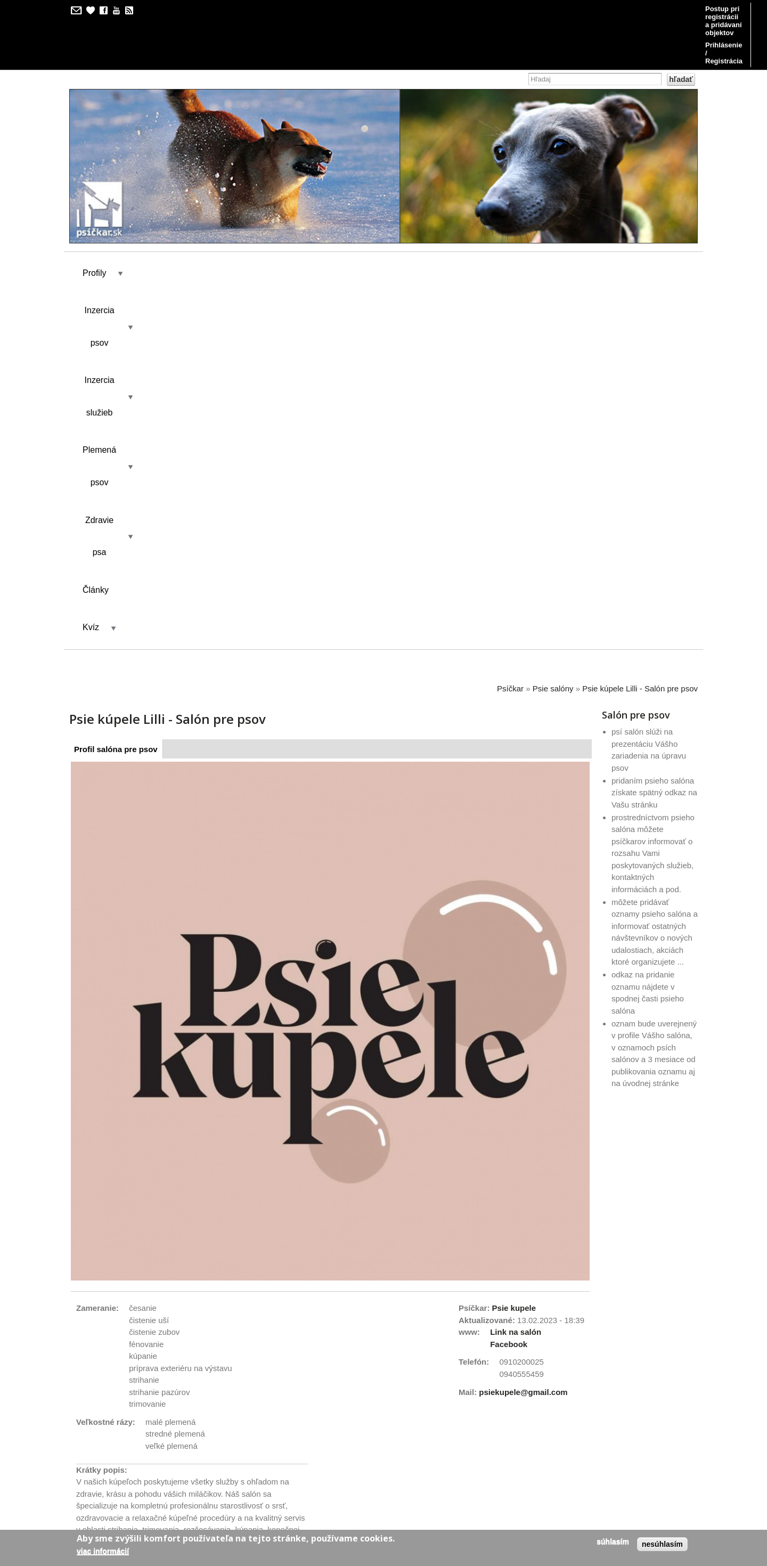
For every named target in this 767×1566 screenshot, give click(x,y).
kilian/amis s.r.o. (353, 1490)
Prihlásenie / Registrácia (649, 9)
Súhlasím (613, 1541)
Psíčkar (510, 283)
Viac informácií (103, 1551)
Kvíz (534, 221)
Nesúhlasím (662, 1544)
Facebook (508, 938)
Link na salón (515, 926)
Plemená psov (338, 221)
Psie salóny (553, 283)
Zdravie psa (419, 221)
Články (487, 221)
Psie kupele (514, 902)
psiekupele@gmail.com (523, 986)
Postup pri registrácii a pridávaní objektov (523, 9)
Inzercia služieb (250, 221)
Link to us (93, 1326)
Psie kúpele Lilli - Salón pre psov (640, 283)
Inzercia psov (163, 221)
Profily (94, 221)
